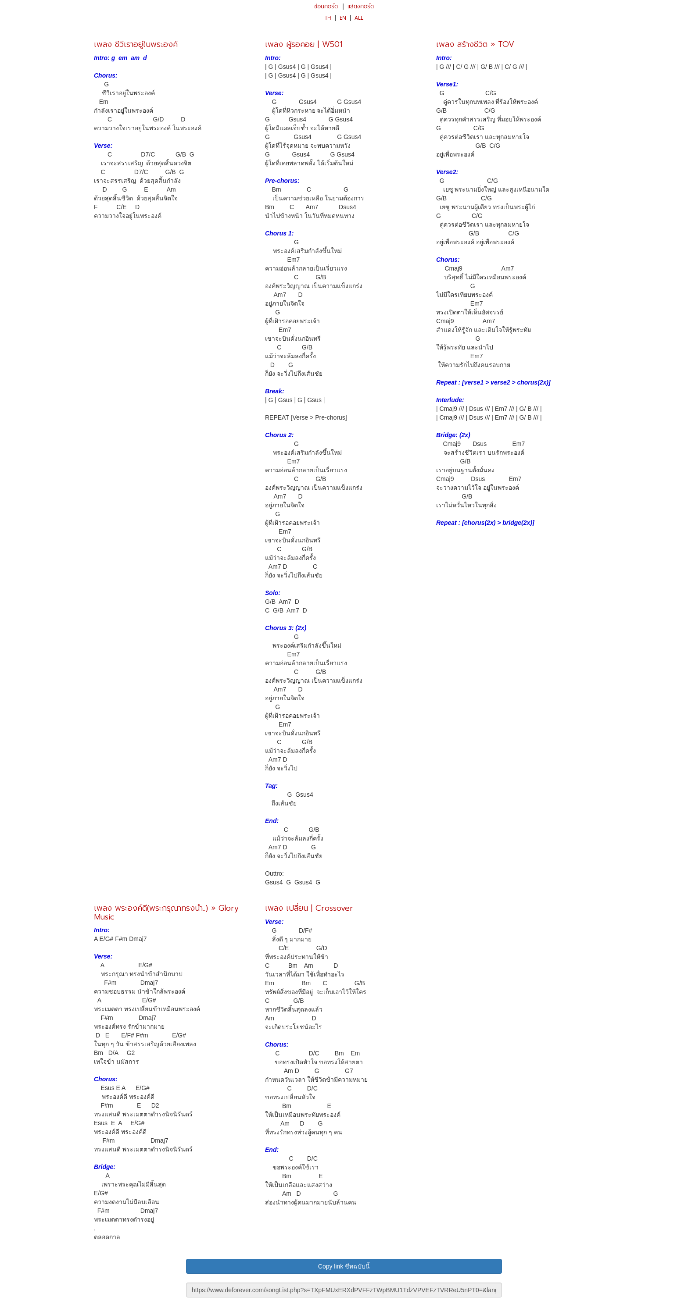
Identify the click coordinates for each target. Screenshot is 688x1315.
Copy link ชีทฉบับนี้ (344, 1266)
